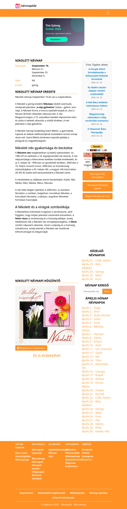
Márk (98, 275)
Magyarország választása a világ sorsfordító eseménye (96, 117)
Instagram (87, 456)
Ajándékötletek (73, 459)
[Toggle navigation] (108, 13)
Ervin (98, 279)
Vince (97, 322)
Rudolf (99, 375)
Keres (107, 291)
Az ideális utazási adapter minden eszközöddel (97, 90)
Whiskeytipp (22, 459)
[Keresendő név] (92, 291)
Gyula (98, 352)
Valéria (99, 424)
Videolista (70, 449)
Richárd (105, 315)
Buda (97, 315)
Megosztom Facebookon (31, 348)
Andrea (99, 379)
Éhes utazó (21, 452)
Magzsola (70, 462)
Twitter (86, 452)
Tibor (98, 360)
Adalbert (87, 267)
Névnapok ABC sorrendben (97, 175)
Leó (97, 349)
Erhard (98, 341)
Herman (99, 334)
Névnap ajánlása (98, 492)
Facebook (87, 449)
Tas (84, 367)
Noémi (107, 260)
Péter (98, 427)
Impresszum (26, 492)
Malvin (86, 386)
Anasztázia (101, 364)
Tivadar (99, 390)
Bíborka (98, 326)
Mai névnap (38, 458)
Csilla (98, 260)
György (99, 271)
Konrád (99, 394)
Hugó (97, 307)
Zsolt (98, 345)
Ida (97, 356)
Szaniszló (106, 349)
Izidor (97, 319)
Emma (99, 382)
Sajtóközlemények (59, 449)
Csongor (100, 371)
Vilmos (86, 330)
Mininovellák (72, 452)
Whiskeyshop (72, 456)
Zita (97, 420)
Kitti (107, 431)
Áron (97, 311)
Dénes (97, 337)
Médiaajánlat (77, 492)
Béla (97, 264)
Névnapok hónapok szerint (97, 186)
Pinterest (87, 459)
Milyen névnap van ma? (97, 196)
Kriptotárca (71, 466)
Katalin (99, 431)
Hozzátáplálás (23, 456)
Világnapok (38, 471)
